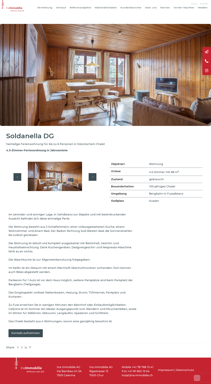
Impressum (166, 370)
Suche (194, 3)
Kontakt (204, 3)
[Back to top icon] (197, 378)
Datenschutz (185, 370)
